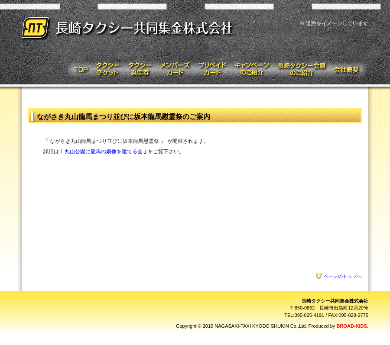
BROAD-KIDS (351, 326)
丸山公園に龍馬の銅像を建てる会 (104, 151)
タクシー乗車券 (139, 69)
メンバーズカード (175, 69)
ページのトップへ (343, 276)
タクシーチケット (107, 69)
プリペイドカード (212, 69)
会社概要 (349, 69)
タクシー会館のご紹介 (302, 69)
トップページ (78, 69)
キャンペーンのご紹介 (252, 69)
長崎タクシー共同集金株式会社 (129, 29)
